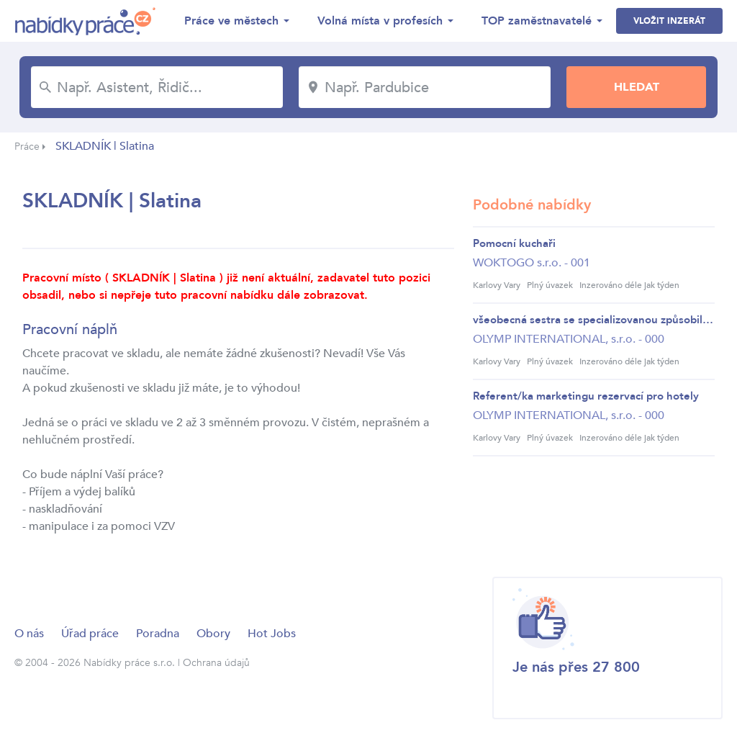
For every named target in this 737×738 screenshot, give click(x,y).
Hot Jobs (272, 634)
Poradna (157, 634)
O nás (29, 634)
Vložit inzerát (669, 21)
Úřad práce (90, 634)
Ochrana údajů (216, 663)
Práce (27, 146)
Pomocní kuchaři (514, 243)
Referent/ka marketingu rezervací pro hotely (586, 396)
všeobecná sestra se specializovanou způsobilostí (594, 319)
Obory (213, 634)
